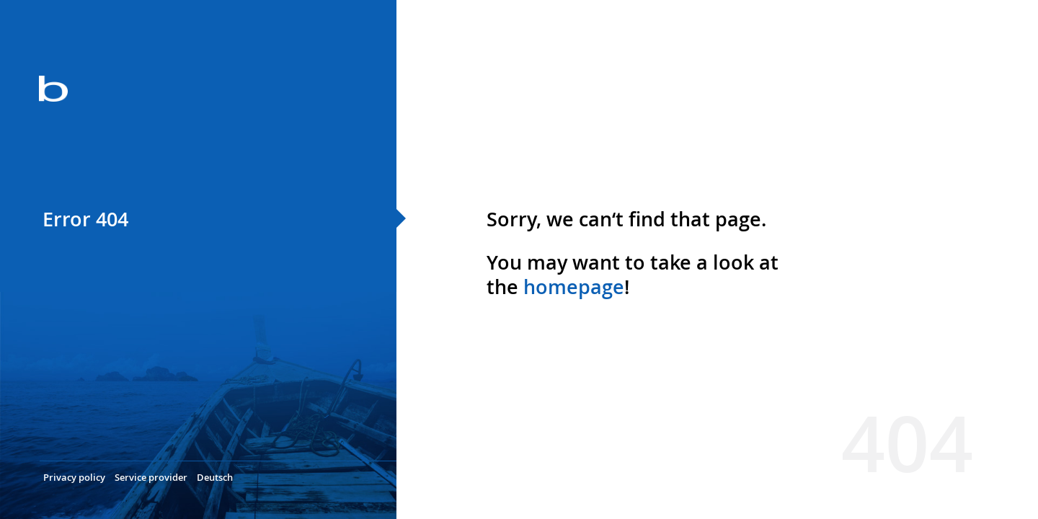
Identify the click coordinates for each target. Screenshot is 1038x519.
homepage (573, 287)
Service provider (151, 477)
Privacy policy (74, 477)
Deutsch (215, 477)
